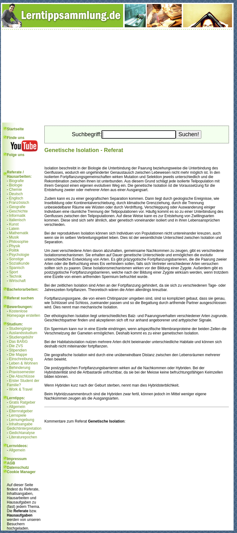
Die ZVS (16, 346)
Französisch (19, 202)
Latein (14, 228)
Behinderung (19, 367)
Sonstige (16, 259)
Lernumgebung (21, 420)
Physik (14, 246)
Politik (14, 250)
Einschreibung (21, 359)
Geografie (17, 207)
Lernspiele (17, 415)
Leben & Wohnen (23, 363)
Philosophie (18, 242)
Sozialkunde (19, 263)
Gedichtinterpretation (24, 428)
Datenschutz (18, 467)
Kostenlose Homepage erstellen (23, 313)
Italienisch (17, 220)
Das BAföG (18, 341)
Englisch (16, 198)
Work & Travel (20, 389)
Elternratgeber (21, 411)
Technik (15, 276)
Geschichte (18, 211)
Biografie (16, 181)
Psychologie (19, 255)
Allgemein (17, 407)
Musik (14, 237)
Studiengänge (20, 328)
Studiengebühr (21, 337)
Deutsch (16, 194)
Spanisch (16, 268)
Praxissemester (22, 372)
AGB (11, 463)
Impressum (17, 459)
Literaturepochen (23, 437)
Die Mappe (18, 354)
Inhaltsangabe (20, 424)
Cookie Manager (21, 472)
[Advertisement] (117, 76)
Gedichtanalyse (22, 433)
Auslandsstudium (23, 333)
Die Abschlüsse (21, 376)
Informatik (17, 215)
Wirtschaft (17, 281)
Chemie (15, 189)
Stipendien (18, 350)
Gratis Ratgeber (22, 402)
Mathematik (18, 233)
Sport (13, 272)
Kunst (14, 224)
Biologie (15, 185)
